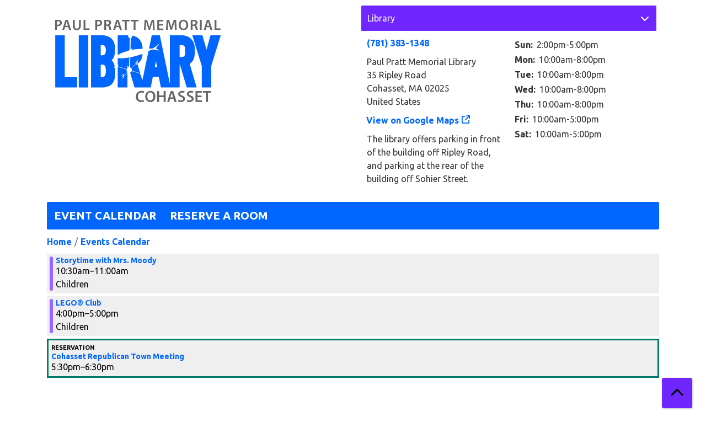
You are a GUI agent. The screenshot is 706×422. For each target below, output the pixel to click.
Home (59, 242)
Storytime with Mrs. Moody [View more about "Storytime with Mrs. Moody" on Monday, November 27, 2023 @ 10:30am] (106, 260)
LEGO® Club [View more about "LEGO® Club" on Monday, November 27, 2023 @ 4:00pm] (78, 303)
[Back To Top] (677, 393)
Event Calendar (105, 215)
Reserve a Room (219, 215)
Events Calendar (115, 242)
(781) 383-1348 (398, 43)
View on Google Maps (413, 120)
